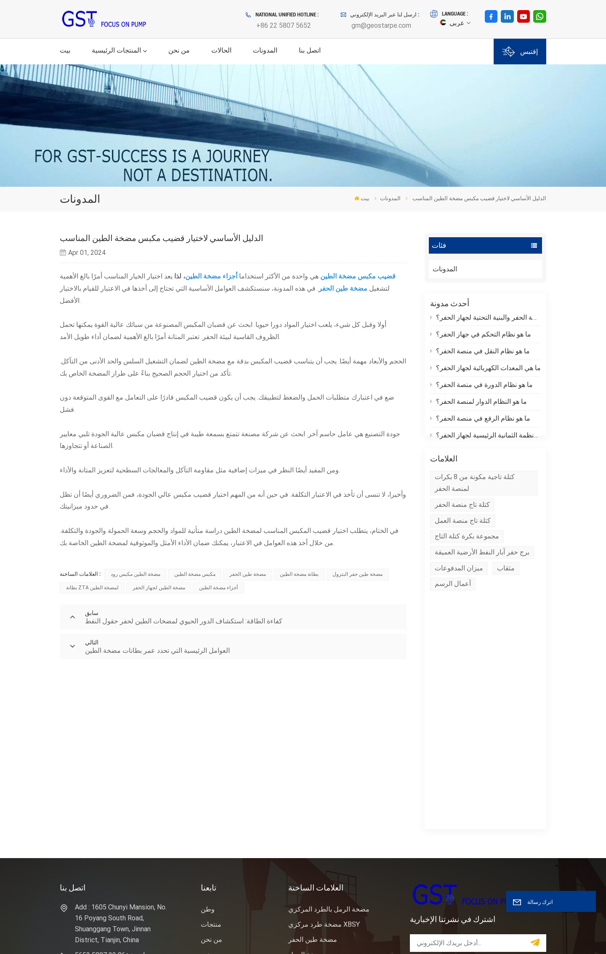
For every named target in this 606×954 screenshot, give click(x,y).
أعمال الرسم (453, 600)
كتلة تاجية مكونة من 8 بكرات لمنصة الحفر (475, 498)
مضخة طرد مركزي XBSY (324, 758)
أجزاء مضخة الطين (218, 588)
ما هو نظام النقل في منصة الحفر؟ (480, 353)
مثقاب (506, 584)
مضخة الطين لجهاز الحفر (159, 588)
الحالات (221, 50)
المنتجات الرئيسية (116, 50)
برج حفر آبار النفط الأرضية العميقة (482, 568)
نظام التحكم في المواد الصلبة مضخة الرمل (338, 865)
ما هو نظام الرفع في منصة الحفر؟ (480, 420)
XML (70, 936)
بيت (65, 50)
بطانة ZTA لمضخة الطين (92, 588)
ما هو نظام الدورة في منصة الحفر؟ (481, 386)
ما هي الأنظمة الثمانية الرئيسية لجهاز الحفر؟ (485, 437)
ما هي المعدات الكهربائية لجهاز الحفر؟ (485, 370)
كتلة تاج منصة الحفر (462, 521)
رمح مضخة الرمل (312, 788)
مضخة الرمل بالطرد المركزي (328, 743)
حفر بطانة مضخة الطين (321, 845)
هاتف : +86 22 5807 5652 (112, 789)
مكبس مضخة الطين (194, 574)
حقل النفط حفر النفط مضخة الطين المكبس (337, 809)
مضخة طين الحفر (247, 574)
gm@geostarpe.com (381, 25)
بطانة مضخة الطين (299, 574)
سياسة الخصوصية (102, 936)
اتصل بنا (310, 50)
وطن (208, 743)
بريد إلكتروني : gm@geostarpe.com (105, 809)
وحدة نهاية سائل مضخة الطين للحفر (337, 830)
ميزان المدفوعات (459, 584)
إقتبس (520, 51)
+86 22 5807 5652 (283, 25)
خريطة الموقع (220, 834)
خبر (206, 788)
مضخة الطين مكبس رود (135, 574)
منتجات (211, 758)
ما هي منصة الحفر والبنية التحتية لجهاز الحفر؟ (485, 319)
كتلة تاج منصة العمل (463, 537)
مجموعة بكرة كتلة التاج (467, 552)
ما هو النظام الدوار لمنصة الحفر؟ (478, 403)
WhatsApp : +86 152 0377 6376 (113, 835)
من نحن (179, 50)
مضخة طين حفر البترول (357, 574)
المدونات (265, 50)
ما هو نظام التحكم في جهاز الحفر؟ (481, 336)
